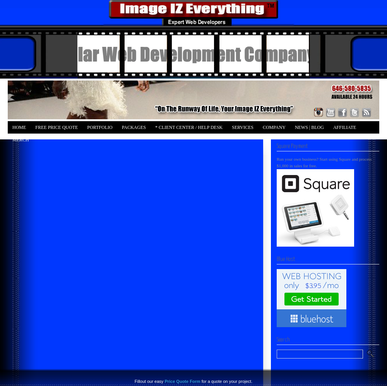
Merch (20, 139)
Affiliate (344, 127)
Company (274, 127)
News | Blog (309, 127)
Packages (134, 127)
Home (19, 127)
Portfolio (99, 127)
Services (242, 127)
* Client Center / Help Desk (189, 127)
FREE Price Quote (56, 127)
